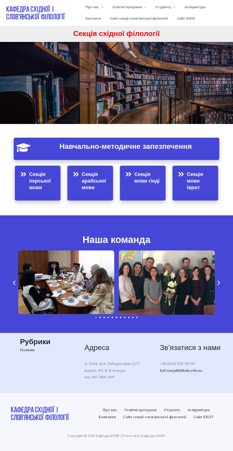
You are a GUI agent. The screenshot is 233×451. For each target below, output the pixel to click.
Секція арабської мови (95, 180)
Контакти (212, 7)
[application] (100, 7)
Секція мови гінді (143, 180)
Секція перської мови (41, 180)
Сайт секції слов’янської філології (113, 18)
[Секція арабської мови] (76, 174)
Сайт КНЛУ (158, 18)
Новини (27, 350)
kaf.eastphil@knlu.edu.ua (181, 370)
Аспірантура (187, 7)
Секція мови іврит (196, 180)
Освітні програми (126, 7)
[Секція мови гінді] (128, 174)
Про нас (93, 7)
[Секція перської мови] (23, 174)
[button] (14, 283)
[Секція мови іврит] (181, 174)
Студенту (160, 7)
